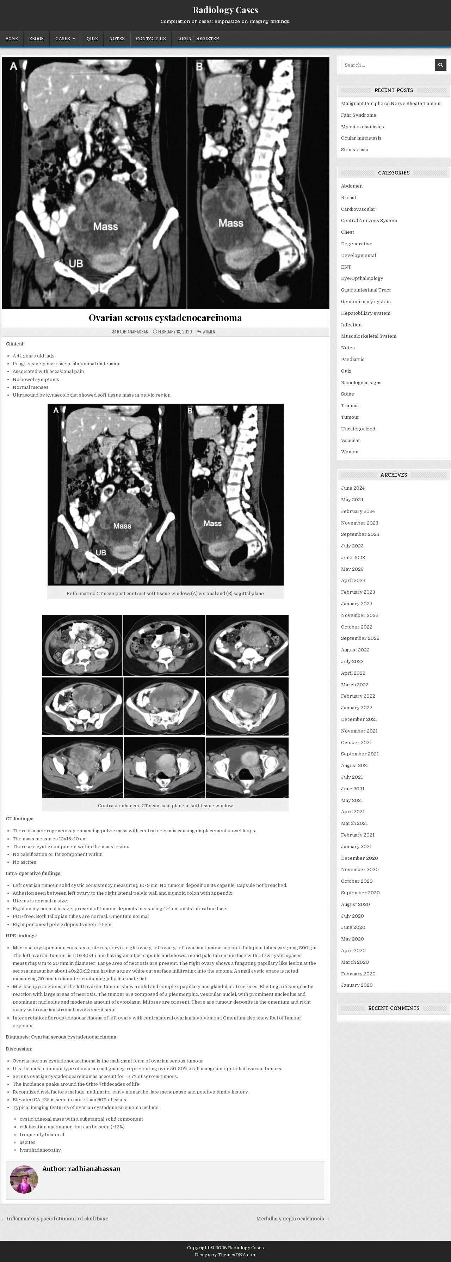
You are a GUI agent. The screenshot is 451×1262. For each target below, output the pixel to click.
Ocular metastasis (361, 138)
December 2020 (359, 858)
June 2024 (353, 488)
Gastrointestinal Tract (366, 290)
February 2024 (358, 511)
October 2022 (356, 627)
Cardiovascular (358, 209)
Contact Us (151, 38)
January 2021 (356, 846)
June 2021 (352, 788)
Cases (62, 38)
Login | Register (198, 38)
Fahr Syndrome (358, 115)
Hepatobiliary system (365, 313)
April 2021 (353, 811)
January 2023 (356, 603)
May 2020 (352, 939)
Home (11, 38)
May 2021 (352, 800)
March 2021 (354, 823)
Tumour (350, 417)
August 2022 (355, 650)
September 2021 (360, 753)
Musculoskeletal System (368, 336)
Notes (117, 38)
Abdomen (352, 186)
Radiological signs (361, 382)
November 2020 (360, 869)
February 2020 (358, 973)
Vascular (350, 440)
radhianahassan (132, 332)
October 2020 (357, 881)
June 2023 (353, 557)
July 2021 (352, 777)
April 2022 (353, 673)
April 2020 (353, 950)
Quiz (92, 38)
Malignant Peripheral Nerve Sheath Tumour (391, 103)
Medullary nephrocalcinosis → (293, 1218)
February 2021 (358, 835)
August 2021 (355, 765)
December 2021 (359, 719)
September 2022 (360, 638)
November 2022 (359, 615)
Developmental (358, 255)
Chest (347, 232)
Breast (348, 197)
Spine (347, 394)
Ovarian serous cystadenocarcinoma (165, 317)
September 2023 (360, 534)
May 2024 (352, 499)
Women (209, 332)
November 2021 (359, 731)
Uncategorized (358, 428)
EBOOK (36, 38)
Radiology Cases (225, 9)
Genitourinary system (366, 301)
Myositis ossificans (362, 126)
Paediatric (352, 359)
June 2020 (353, 927)
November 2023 (359, 523)
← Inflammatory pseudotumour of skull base (54, 1218)
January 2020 (357, 985)
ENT (346, 267)
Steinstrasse (355, 149)
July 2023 (352, 546)
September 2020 (360, 892)
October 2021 (356, 742)
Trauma (350, 405)
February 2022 (358, 696)
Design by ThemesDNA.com (226, 1254)
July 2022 (352, 661)
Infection (351, 324)
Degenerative (356, 243)
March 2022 (355, 684)
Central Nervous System (369, 220)
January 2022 (356, 707)
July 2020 (352, 916)
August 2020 (355, 904)
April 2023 (353, 580)
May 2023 (352, 569)
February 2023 (358, 592)
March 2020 (355, 962)
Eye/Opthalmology (362, 278)
